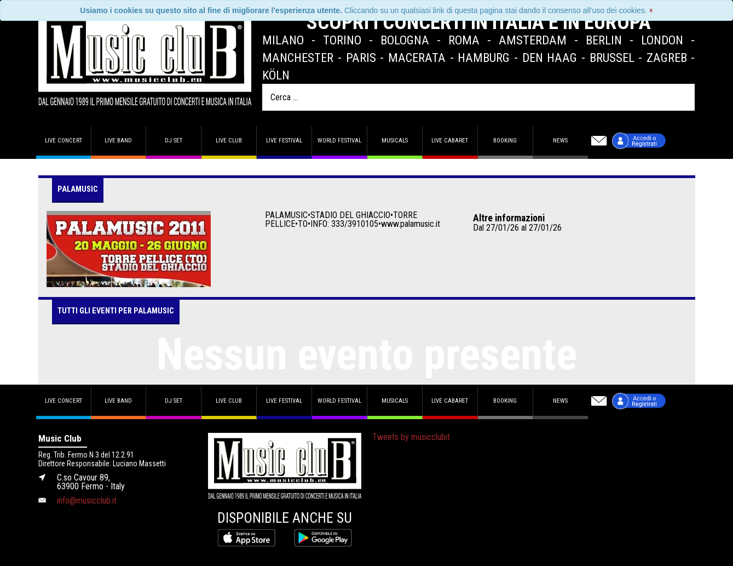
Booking (505, 140)
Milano (283, 40)
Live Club (229, 140)
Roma (464, 40)
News (560, 140)
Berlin (604, 40)
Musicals (395, 140)
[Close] (651, 10)
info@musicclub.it (87, 500)
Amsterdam (533, 40)
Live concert (63, 140)
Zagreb (667, 57)
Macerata (417, 57)
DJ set (173, 140)
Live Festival (284, 140)
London (662, 40)
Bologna (404, 40)
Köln (276, 75)
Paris (361, 57)
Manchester (297, 57)
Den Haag (550, 57)
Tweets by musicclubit (411, 437)
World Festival (339, 140)
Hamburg (484, 57)
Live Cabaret (449, 140)
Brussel (612, 57)
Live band (118, 140)
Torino (342, 40)
